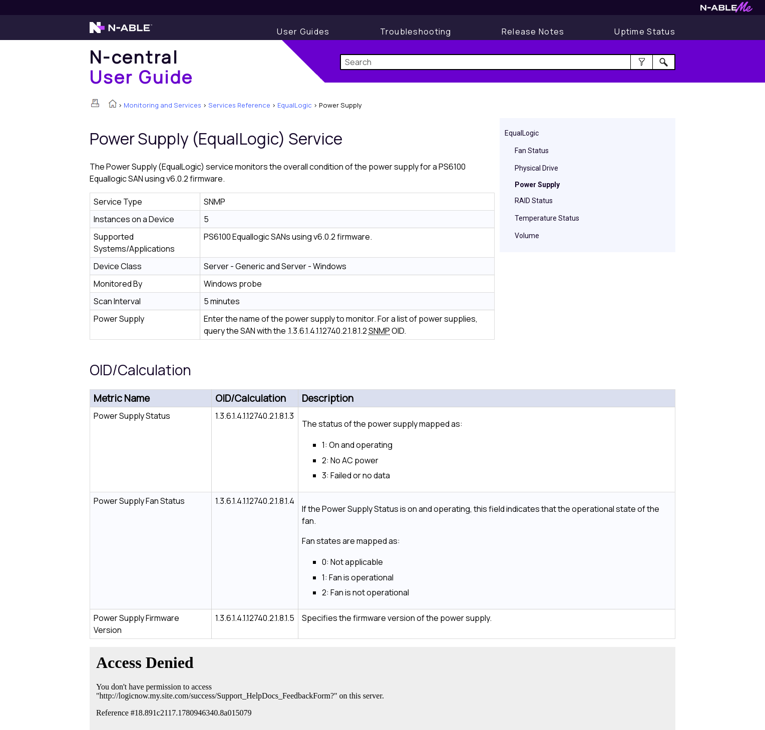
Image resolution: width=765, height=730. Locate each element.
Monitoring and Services (162, 105)
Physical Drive (536, 168)
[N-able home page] (121, 32)
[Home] (142, 67)
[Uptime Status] (644, 31)
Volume (527, 236)
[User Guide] (303, 31)
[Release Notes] (533, 31)
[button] (641, 62)
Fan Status (532, 151)
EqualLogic (294, 105)
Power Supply (537, 185)
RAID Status (534, 201)
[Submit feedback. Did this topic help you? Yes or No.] (242, 686)
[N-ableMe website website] (726, 10)
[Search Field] (508, 62)
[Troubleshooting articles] (416, 31)
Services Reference (239, 105)
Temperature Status (547, 218)
